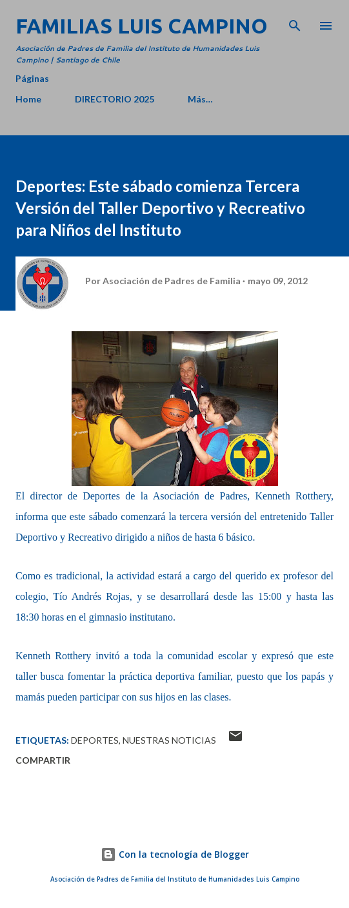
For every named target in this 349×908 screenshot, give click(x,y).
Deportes (95, 740)
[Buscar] (295, 23)
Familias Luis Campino (141, 25)
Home (28, 98)
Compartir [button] (42, 760)
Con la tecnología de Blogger (175, 854)
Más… (200, 98)
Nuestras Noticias (169, 740)
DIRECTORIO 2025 (114, 98)
